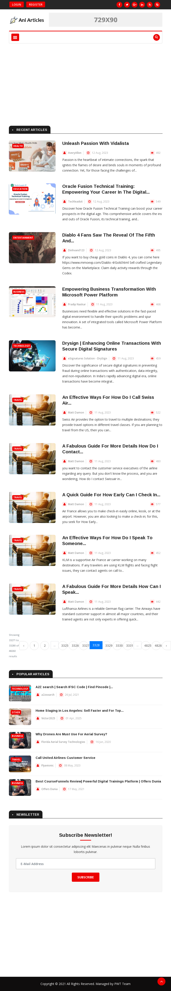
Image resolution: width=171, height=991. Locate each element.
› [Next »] (166, 645)
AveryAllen (74, 153)
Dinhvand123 (76, 250)
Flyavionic (47, 765)
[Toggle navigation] (15, 37)
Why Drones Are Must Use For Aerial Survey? (71, 734)
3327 (85, 645)
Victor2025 (48, 718)
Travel (17, 399)
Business (18, 291)
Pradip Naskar (77, 304)
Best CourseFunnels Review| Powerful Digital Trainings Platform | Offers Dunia (98, 781)
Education (20, 188)
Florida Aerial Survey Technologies (63, 742)
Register (35, 4)
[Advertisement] (85, 83)
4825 (147, 645)
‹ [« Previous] (23, 645)
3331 (129, 645)
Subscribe (85, 877)
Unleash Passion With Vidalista (95, 143)
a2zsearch (47, 695)
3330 (119, 645)
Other (16, 712)
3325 (64, 645)
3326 (75, 645)
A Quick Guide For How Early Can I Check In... (111, 494)
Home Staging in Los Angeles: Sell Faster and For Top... (80, 710)
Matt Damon (76, 412)
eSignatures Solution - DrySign (87, 358)
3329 (108, 645)
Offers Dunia (49, 789)
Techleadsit (75, 201)
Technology (21, 345)
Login (16, 4)
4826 (158, 645)
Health (18, 146)
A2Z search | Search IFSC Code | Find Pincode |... (74, 687)
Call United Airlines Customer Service (65, 758)
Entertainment (23, 237)
